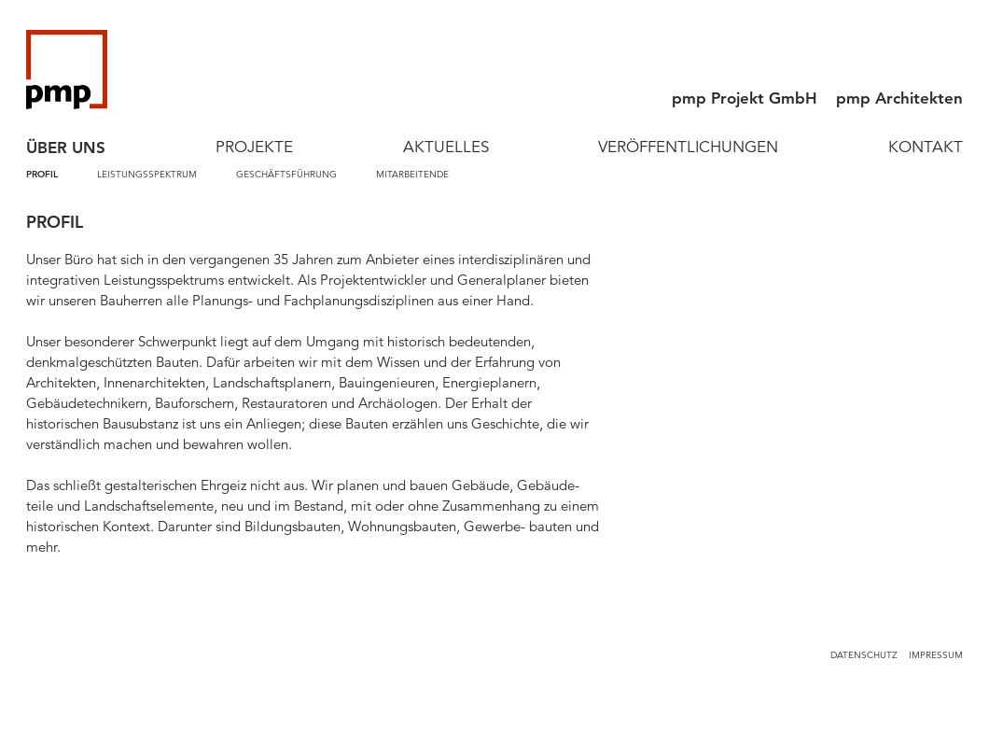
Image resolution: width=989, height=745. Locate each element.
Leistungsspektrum (147, 174)
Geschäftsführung (286, 174)
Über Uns (65, 147)
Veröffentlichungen (688, 147)
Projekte (254, 147)
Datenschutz (864, 655)
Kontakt (925, 147)
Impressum (936, 655)
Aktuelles (446, 147)
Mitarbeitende (412, 174)
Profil (42, 174)
